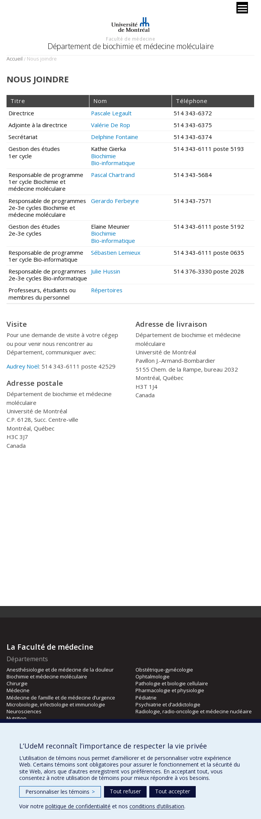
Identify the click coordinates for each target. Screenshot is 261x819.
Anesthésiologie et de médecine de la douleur (60, 669)
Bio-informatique (113, 163)
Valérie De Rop (110, 125)
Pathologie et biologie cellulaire (171, 683)
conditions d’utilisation (156, 806)
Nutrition (16, 718)
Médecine (18, 690)
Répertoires (106, 290)
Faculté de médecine (130, 39)
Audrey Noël (23, 366)
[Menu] (242, 7)
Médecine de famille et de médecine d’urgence (61, 697)
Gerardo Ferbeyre (115, 201)
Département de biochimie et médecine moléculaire (130, 46)
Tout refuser (125, 791)
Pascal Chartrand (113, 175)
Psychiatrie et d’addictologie (167, 704)
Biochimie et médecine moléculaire (47, 676)
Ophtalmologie (152, 676)
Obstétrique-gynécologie (164, 669)
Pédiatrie (146, 697)
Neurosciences (24, 711)
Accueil (15, 58)
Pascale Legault (111, 113)
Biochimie (103, 156)
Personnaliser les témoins (60, 791)
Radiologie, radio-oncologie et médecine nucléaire (193, 711)
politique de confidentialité (78, 806)
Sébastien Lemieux (115, 252)
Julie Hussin (105, 271)
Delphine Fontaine (114, 137)
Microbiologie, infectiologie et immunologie (56, 704)
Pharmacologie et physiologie (169, 690)
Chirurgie (17, 683)
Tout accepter (172, 791)
